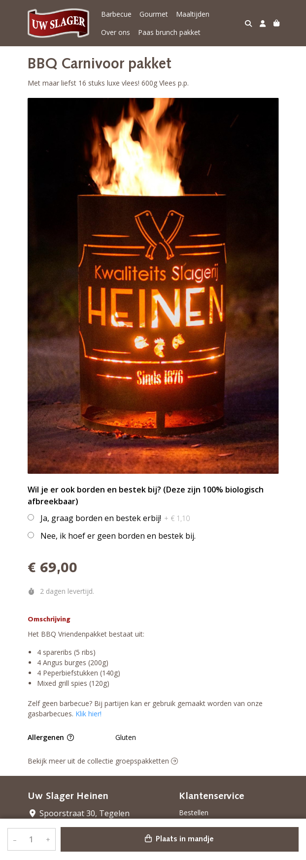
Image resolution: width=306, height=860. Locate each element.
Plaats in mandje (179, 838)
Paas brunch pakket (169, 32)
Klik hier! (88, 713)
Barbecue (116, 14)
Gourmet (153, 14)
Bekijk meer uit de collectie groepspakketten (103, 761)
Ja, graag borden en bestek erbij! (115, 518)
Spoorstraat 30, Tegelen (79, 813)
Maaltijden (192, 14)
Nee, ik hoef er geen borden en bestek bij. (118, 535)
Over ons (115, 32)
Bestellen (193, 812)
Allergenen (51, 737)
